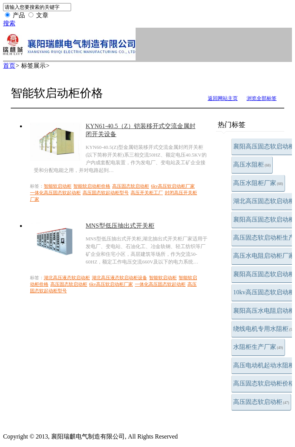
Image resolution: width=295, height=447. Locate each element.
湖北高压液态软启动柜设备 (119, 277)
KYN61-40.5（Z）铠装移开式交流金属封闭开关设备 (141, 130)
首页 (9, 65)
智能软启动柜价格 (91, 186)
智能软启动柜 (57, 186)
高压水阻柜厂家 (258, 183)
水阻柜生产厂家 (258, 347)
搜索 (9, 23)
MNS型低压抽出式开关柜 (120, 225)
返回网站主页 (223, 98)
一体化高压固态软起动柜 (55, 192)
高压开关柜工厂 (147, 192)
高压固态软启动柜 (261, 402)
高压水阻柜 (252, 164)
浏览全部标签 (262, 98)
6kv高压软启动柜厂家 (173, 186)
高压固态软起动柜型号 (106, 192)
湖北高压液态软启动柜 (67, 277)
